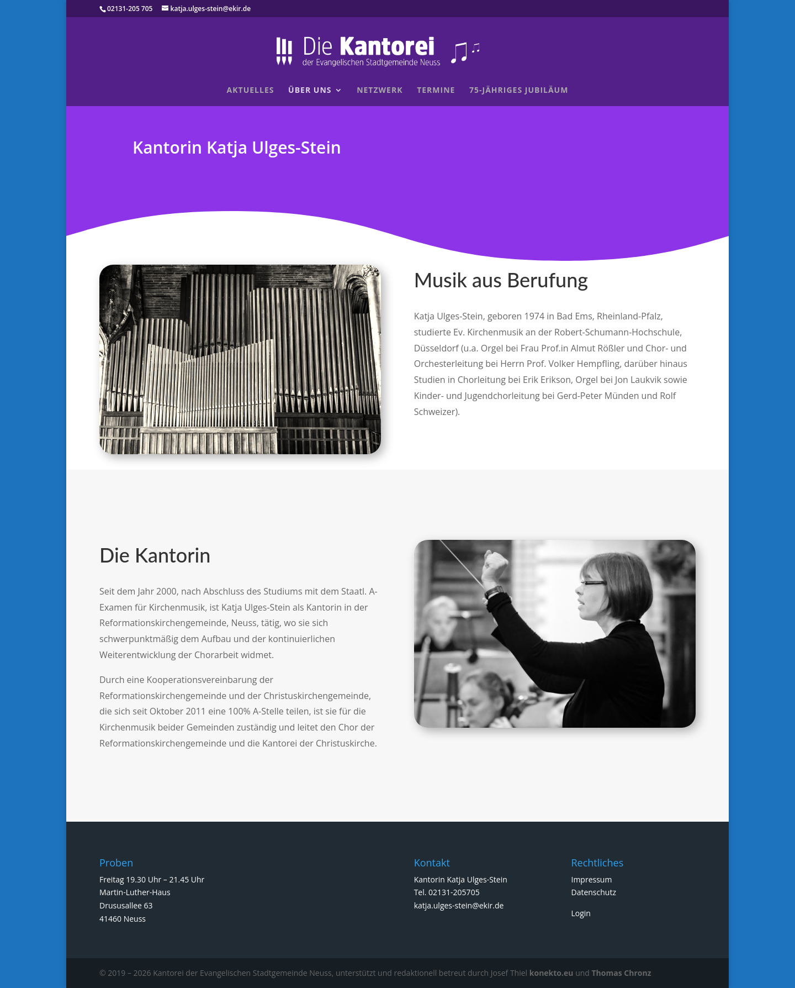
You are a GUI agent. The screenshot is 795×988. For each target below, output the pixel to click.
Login (580, 913)
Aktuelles (250, 90)
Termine (436, 90)
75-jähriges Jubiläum (518, 90)
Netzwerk (379, 90)
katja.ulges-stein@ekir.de (459, 905)
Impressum (591, 879)
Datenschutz (593, 892)
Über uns (309, 90)
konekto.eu (551, 973)
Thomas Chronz (621, 973)
